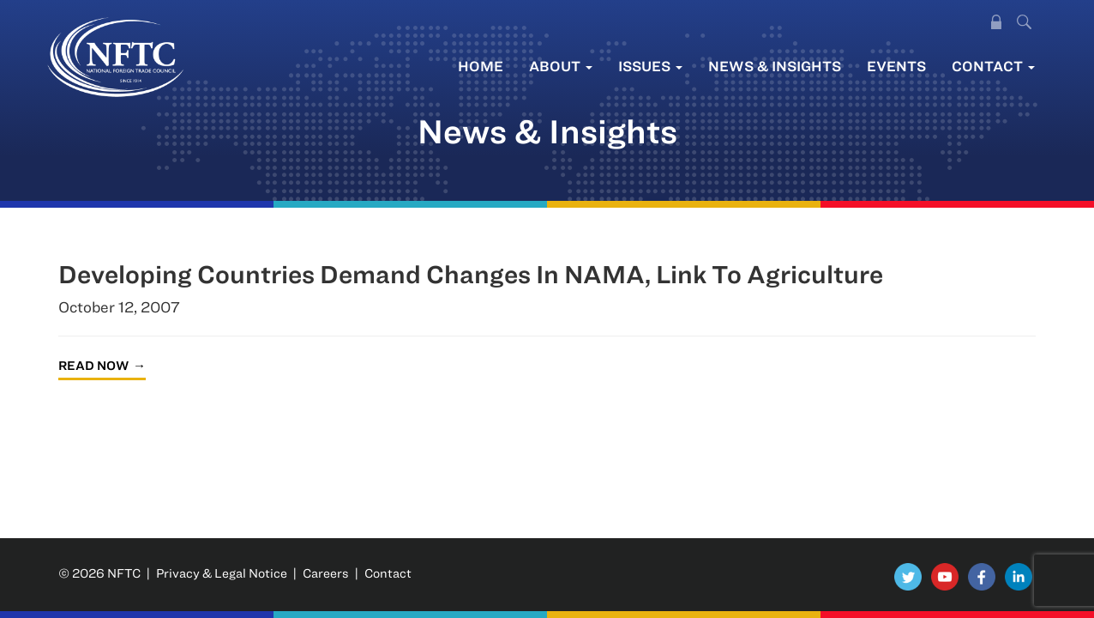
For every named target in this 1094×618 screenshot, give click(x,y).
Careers (326, 573)
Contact (993, 66)
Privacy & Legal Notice (221, 573)
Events (896, 66)
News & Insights (774, 66)
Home (480, 66)
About (560, 66)
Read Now (93, 365)
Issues (650, 66)
